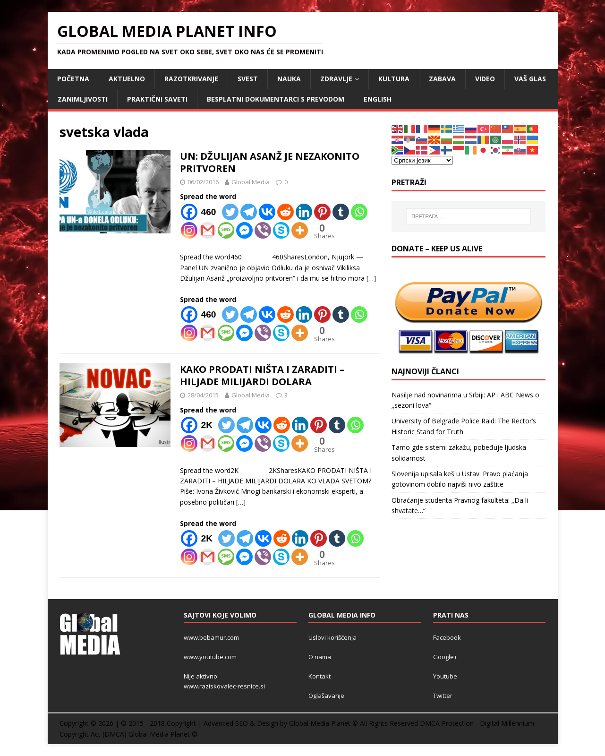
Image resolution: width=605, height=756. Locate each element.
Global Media (250, 182)
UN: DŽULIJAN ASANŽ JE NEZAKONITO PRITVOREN (269, 162)
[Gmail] (207, 230)
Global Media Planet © (162, 734)
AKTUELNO (127, 78)
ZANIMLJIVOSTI (83, 98)
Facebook (447, 637)
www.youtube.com (210, 657)
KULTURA (393, 78)
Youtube (445, 676)
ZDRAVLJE (336, 78)
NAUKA (289, 78)
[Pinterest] (322, 212)
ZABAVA (442, 78)
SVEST (248, 78)
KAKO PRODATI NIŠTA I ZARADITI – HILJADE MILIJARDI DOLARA (262, 375)
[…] (371, 278)
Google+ (445, 657)
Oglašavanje (326, 695)
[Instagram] (189, 230)
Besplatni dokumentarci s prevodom (275, 98)
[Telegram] (248, 212)
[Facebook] (200, 212)
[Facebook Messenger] (244, 230)
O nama (319, 657)
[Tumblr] (340, 212)
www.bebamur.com (211, 637)
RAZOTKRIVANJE (191, 78)
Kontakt (319, 676)
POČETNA (73, 78)
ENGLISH (378, 98)
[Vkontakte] (267, 212)
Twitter (442, 695)
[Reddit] (285, 212)
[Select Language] (422, 160)
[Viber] (263, 230)
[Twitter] (230, 212)
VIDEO (485, 78)
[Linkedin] (304, 212)
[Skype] (281, 230)
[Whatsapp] (359, 212)
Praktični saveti (157, 98)
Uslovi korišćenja (332, 637)
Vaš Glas (530, 78)
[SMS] (226, 230)
